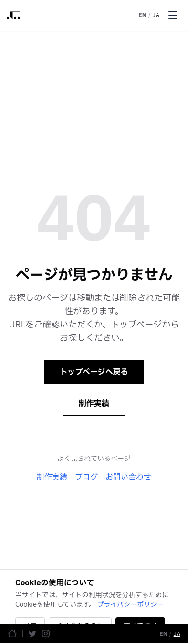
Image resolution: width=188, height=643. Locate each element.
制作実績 (94, 403)
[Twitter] (32, 633)
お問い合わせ (128, 477)
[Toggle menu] (172, 15)
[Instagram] (46, 633)
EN (142, 15)
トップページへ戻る (94, 372)
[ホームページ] (12, 633)
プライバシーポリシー (130, 605)
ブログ (86, 477)
